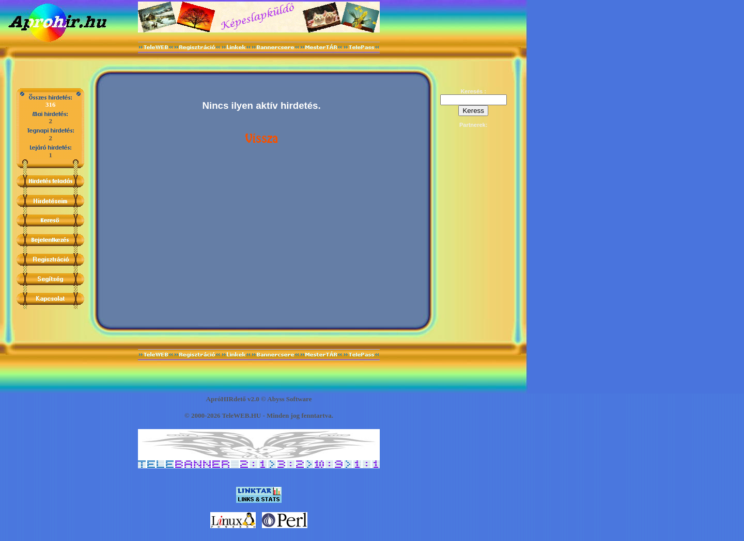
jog (295, 415)
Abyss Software (289, 399)
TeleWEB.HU (241, 415)
